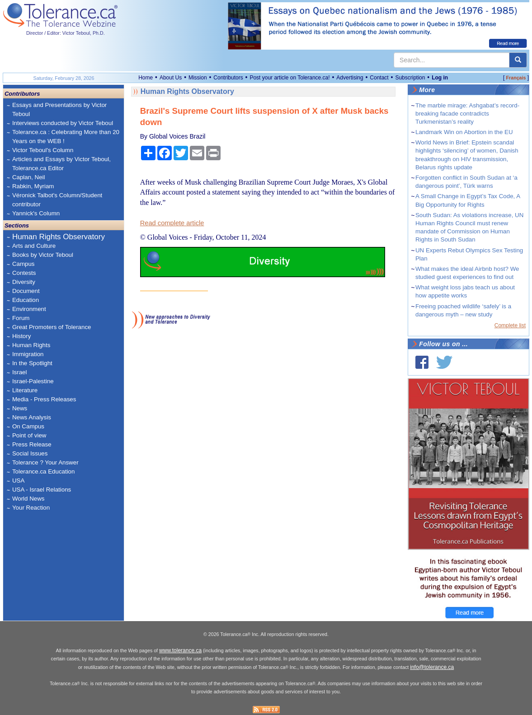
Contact (379, 77)
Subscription (410, 77)
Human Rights (31, 345)
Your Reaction (31, 507)
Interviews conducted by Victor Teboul (62, 123)
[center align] (518, 60)
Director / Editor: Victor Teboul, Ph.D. (65, 33)
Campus (23, 263)
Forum (21, 318)
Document (26, 291)
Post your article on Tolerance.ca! (290, 77)
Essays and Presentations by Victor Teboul (59, 109)
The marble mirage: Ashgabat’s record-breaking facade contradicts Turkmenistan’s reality (467, 113)
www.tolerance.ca (180, 650)
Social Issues (30, 453)
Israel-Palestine (33, 381)
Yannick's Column (36, 213)
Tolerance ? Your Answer (45, 462)
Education (25, 300)
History (21, 336)
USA (18, 480)
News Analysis (31, 417)
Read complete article (172, 223)
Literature (25, 390)
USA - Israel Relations (41, 489)
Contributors (228, 77)
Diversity (23, 282)
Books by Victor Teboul (42, 254)
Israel (19, 372)
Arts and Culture (34, 245)
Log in (440, 77)
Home (145, 77)
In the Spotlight (32, 363)
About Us (171, 77)
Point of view (29, 435)
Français (516, 77)
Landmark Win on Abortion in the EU (464, 132)
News (19, 408)
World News (28, 498)
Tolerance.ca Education (43, 471)
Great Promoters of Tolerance (51, 327)
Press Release (32, 444)
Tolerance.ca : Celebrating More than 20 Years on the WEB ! (65, 136)
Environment (29, 309)
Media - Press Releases (44, 399)
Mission (197, 77)
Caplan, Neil (28, 177)
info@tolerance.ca (432, 667)
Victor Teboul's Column (42, 150)
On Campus (28, 426)
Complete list (510, 325)
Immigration (28, 354)
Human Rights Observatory (58, 236)
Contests (24, 272)
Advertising (349, 77)
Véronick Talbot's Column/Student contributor (57, 200)
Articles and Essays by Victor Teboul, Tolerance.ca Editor (61, 164)
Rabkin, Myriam (33, 186)
